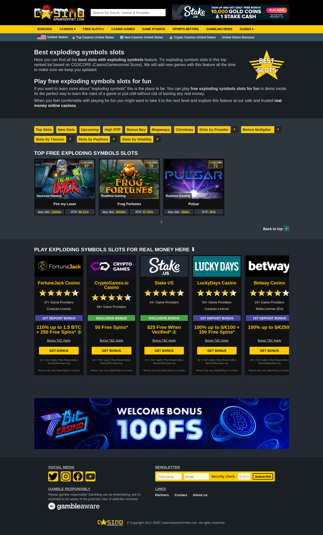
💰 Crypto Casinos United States (192, 37)
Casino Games (123, 29)
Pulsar (193, 204)
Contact (181, 495)
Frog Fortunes (129, 204)
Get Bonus (58, 351)
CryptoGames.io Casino (111, 285)
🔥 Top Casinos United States (93, 37)
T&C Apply (51, 359)
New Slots (66, 130)
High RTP (112, 130)
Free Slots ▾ (93, 29)
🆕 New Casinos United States (141, 37)
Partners (162, 495)
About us (200, 495)
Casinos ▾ (67, 29)
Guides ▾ (247, 29)
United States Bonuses (238, 37)
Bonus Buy (136, 130)
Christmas (184, 130)
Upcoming (89, 130)
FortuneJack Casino (59, 283)
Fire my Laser (64, 204)
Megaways (161, 130)
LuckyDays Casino (216, 283)
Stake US (164, 283)
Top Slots (44, 130)
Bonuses (44, 29)
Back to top (273, 229)
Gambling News (219, 29)
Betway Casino (269, 283)
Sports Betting (186, 29)
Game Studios (153, 29)
